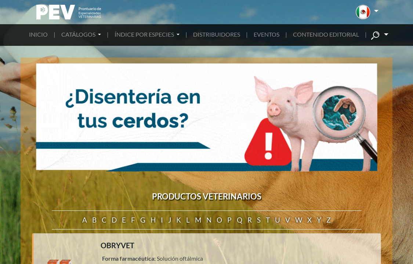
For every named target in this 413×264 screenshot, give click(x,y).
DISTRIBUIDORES (216, 34)
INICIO (38, 34)
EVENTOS (266, 34)
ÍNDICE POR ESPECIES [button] (145, 34)
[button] (367, 12)
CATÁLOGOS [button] (79, 34)
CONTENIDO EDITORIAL (326, 34)
